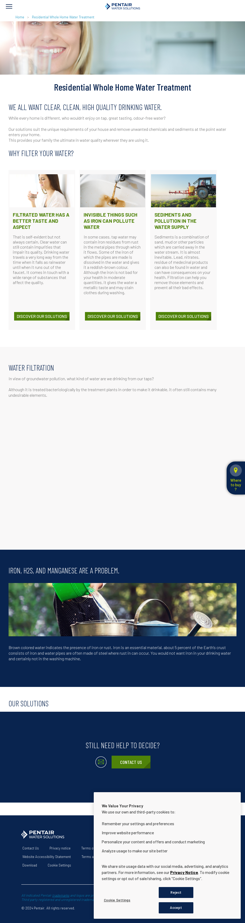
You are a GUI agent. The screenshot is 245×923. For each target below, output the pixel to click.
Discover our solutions (42, 316)
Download (29, 865)
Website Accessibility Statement (46, 857)
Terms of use (91, 848)
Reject (175, 892)
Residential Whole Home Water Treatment (63, 17)
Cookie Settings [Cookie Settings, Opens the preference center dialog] (117, 900)
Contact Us (131, 762)
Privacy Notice (184, 872)
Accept (176, 907)
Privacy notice (60, 848)
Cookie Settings (59, 865)
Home (19, 17)
